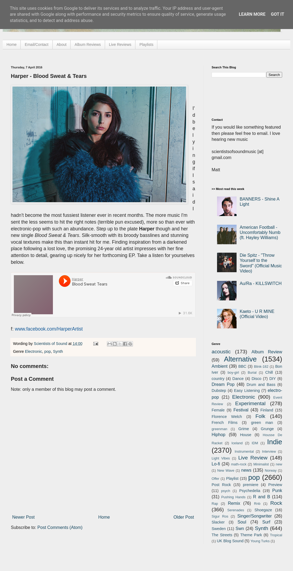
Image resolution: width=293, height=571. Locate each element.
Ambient (220, 366)
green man (262, 422)
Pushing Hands (233, 497)
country (218, 378)
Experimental (250, 403)
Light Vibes (221, 458)
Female (218, 410)
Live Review (252, 458)
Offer (215, 479)
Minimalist (261, 464)
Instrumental (244, 451)
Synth (58, 351)
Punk (277, 490)
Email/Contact (36, 44)
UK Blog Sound (230, 541)
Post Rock (221, 485)
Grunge (267, 429)
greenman (219, 429)
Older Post (183, 517)
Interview (269, 451)
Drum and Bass (261, 384)
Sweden (219, 528)
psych (225, 491)
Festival (240, 410)
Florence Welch (227, 416)
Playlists (146, 44)
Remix (234, 503)
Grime (243, 429)
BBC (242, 366)
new (279, 464)
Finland (266, 410)
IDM (255, 443)
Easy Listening (247, 390)
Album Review (266, 352)
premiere (251, 485)
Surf (266, 522)
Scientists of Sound (51, 343)
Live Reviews (120, 44)
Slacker (218, 522)
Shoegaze (263, 510)
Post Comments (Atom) (59, 527)
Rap (215, 504)
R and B (261, 496)
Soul (242, 522)
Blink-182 (261, 366)
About (62, 44)
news (246, 470)
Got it (277, 14)
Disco (256, 378)
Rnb (257, 504)
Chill (269, 372)
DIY (272, 378)
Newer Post (23, 517)
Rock (276, 503)
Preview (275, 485)
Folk (260, 416)
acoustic (221, 351)
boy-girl (233, 372)
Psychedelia (249, 490)
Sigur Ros (220, 516)
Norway (270, 470)
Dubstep (219, 390)
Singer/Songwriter (254, 516)
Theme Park (251, 535)
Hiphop (218, 434)
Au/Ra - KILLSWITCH (261, 283)
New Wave (225, 470)
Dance (238, 378)
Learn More (252, 14)
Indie (274, 442)
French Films (224, 422)
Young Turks (260, 541)
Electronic (33, 351)
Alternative (240, 359)
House (245, 435)
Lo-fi (216, 464)
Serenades (235, 510)
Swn (239, 528)
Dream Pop (223, 384)
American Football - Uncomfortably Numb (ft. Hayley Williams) (260, 232)
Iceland (237, 443)
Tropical (276, 535)
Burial (252, 372)
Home (12, 44)
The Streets (222, 535)
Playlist (232, 478)
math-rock (238, 464)
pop (47, 351)
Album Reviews (88, 44)
